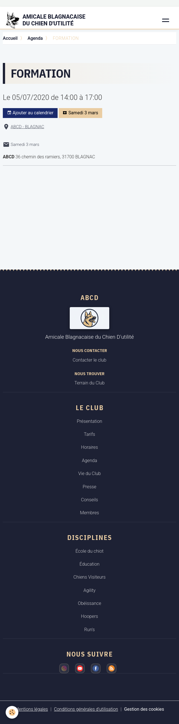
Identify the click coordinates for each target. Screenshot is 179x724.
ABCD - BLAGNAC (27, 126)
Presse (89, 486)
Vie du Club (89, 473)
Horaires (89, 447)
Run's (89, 629)
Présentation (89, 421)
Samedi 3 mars (80, 113)
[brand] (49, 20)
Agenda (35, 38)
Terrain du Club (90, 383)
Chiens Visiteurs (89, 577)
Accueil (10, 38)
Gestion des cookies (144, 709)
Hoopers (89, 616)
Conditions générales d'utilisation (86, 709)
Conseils (89, 499)
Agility (90, 590)
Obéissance (89, 603)
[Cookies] (12, 712)
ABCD (89, 297)
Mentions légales (31, 709)
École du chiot (89, 551)
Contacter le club (89, 360)
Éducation (90, 564)
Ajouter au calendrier (30, 113)
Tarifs (89, 434)
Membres (89, 512)
